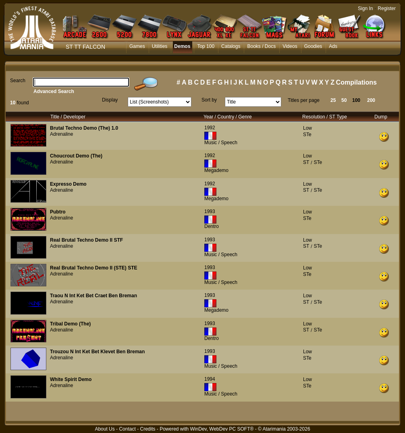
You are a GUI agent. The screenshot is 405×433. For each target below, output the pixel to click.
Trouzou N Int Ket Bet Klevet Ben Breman (97, 351)
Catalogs (230, 46)
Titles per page (304, 100)
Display (110, 100)
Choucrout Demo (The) (76, 156)
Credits (147, 429)
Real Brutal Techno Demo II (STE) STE (93, 268)
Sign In (365, 8)
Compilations (356, 82)
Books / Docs (261, 46)
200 (371, 100)
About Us (104, 429)
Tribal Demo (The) (70, 324)
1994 (209, 379)
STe (307, 134)
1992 (209, 128)
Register (387, 8)
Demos (182, 46)
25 (333, 100)
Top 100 (205, 46)
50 (344, 100)
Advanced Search (53, 91)
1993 (209, 211)
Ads (333, 46)
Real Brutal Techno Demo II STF (86, 240)
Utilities (160, 46)
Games (137, 46)
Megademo (216, 170)
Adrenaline (61, 134)
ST (306, 162)
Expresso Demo (68, 184)
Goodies (313, 46)
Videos (289, 46)
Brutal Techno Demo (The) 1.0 (84, 128)
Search (17, 80)
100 (356, 100)
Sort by (209, 100)
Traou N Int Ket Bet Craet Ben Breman (93, 295)
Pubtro (58, 212)
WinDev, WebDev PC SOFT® (222, 429)
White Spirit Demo (70, 379)
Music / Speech (220, 142)
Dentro (211, 226)
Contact (127, 429)
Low (307, 128)
